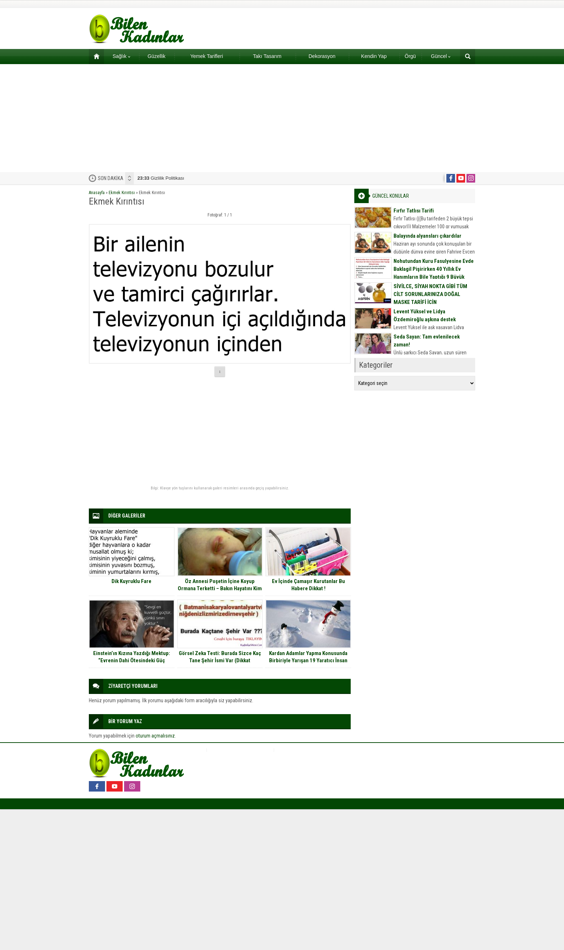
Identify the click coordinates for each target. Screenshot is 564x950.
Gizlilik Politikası (160, 178)
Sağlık (121, 56)
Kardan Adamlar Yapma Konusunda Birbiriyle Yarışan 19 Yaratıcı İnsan (308, 657)
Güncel (440, 56)
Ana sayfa (94, 56)
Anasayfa (97, 192)
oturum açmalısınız (155, 736)
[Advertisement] (282, 118)
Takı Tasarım (267, 56)
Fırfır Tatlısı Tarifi (414, 210)
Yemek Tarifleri (206, 56)
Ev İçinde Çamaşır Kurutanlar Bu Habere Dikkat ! (308, 585)
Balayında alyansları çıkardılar (427, 236)
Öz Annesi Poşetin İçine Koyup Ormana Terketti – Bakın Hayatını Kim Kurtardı (220, 588)
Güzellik (156, 56)
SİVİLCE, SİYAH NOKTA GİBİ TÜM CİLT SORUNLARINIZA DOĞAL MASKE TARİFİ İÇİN (430, 294)
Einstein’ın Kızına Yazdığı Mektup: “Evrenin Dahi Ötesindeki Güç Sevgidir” (131, 660)
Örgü (410, 56)
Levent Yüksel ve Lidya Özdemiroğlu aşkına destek (425, 315)
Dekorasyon (322, 56)
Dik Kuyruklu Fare (131, 581)
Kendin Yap (374, 56)
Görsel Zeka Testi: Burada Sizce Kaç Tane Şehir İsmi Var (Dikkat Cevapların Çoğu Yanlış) (220, 660)
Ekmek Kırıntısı (122, 192)
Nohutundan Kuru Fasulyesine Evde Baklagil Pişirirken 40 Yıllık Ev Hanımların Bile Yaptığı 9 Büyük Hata (434, 273)
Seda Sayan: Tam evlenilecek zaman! (427, 340)
